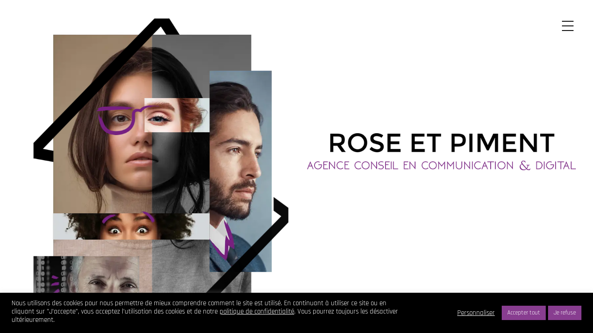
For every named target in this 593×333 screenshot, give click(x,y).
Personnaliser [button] (476, 313)
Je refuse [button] (565, 312)
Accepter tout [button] (523, 312)
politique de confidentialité (257, 311)
